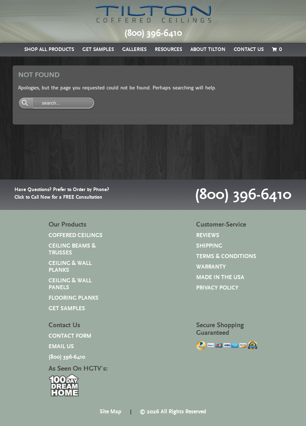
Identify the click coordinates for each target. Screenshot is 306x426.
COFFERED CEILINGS (76, 235)
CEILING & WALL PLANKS (70, 267)
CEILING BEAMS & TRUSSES (72, 249)
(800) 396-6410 (243, 194)
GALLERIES (134, 49)
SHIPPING (209, 245)
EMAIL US (61, 346)
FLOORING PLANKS (74, 298)
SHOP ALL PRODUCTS (49, 49)
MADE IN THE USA (220, 277)
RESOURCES (168, 49)
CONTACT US (249, 49)
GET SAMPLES (98, 49)
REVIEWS (207, 235)
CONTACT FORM (70, 336)
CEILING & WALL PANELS (70, 284)
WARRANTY (211, 266)
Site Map (110, 411)
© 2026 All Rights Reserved (173, 411)
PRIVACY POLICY (217, 287)
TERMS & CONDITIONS (226, 256)
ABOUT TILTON (208, 49)
